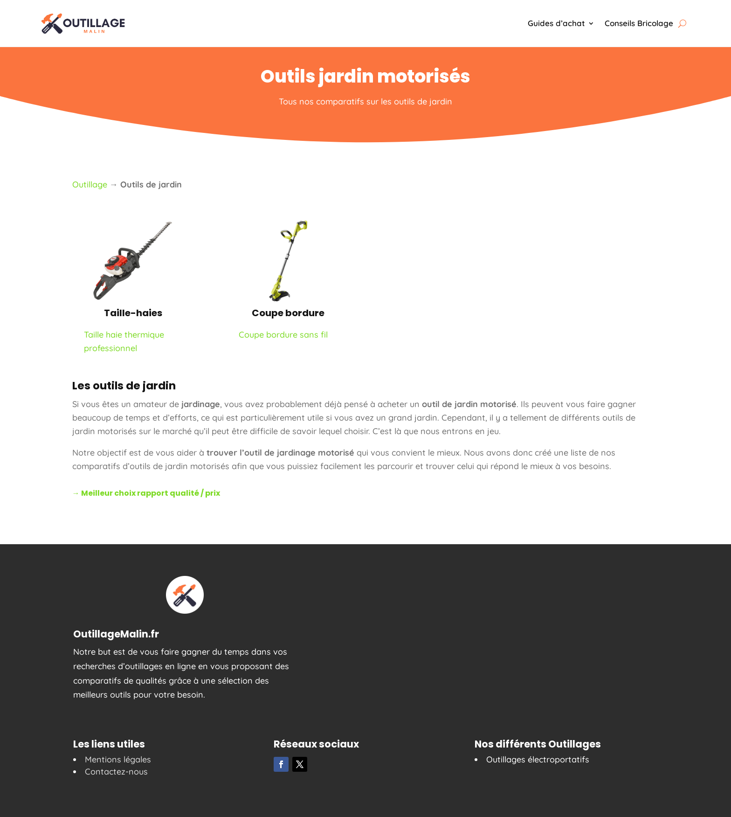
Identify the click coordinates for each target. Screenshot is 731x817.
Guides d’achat (556, 23)
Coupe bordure (288, 312)
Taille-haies (133, 312)
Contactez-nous (116, 771)
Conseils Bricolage (639, 23)
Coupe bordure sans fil (283, 334)
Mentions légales (118, 759)
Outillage (89, 184)
